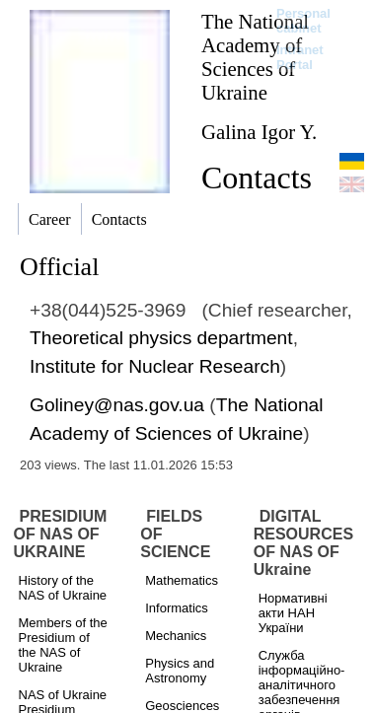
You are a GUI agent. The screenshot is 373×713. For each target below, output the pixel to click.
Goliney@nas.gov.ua (117, 404)
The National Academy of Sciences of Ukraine (255, 57)
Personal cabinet (303, 21)
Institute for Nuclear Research (155, 366)
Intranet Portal (300, 57)
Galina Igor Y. (259, 131)
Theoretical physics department (161, 337)
